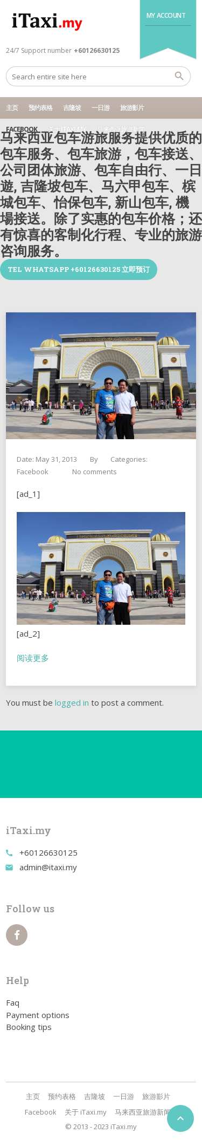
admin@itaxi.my (48, 867)
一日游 (100, 107)
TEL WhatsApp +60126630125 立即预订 (79, 269)
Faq (12, 1002)
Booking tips (29, 1026)
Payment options (37, 1014)
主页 (12, 107)
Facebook (21, 129)
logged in (72, 702)
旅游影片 (132, 107)
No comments (94, 471)
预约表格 (40, 107)
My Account (166, 15)
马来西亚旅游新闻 (120, 129)
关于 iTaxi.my (67, 129)
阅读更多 (33, 657)
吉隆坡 (72, 107)
